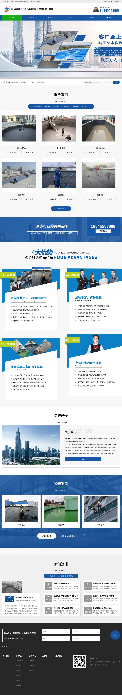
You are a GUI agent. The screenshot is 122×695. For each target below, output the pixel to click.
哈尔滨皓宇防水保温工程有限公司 (75, 438)
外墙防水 (67, 106)
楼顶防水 (111, 444)
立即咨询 (103, 231)
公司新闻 (61, 576)
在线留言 (115, 635)
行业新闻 (52, 576)
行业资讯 (70, 576)
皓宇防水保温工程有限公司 (103, 662)
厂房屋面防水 (40, 82)
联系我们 (116, 1)
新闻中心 (32, 656)
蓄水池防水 (16, 82)
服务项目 (19, 656)
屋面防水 (23, 82)
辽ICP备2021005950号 (101, 665)
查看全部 (61, 208)
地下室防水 (31, 82)
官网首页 (104, 1)
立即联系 (29, 153)
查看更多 (13, 153)
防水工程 (81, 444)
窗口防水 (47, 106)
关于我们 (110, 1)
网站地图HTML (94, 658)
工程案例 (45, 656)
